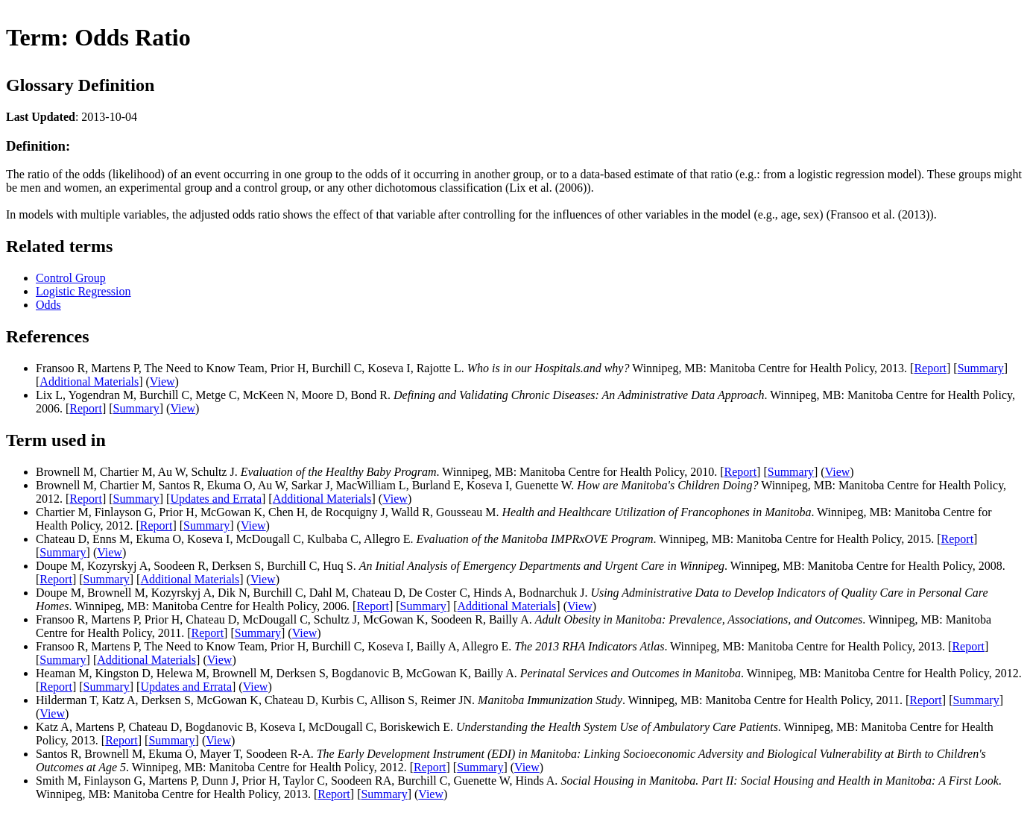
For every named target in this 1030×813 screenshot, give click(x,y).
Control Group (71, 277)
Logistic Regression (83, 291)
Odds (48, 304)
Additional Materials (89, 381)
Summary (981, 368)
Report (930, 368)
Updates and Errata (216, 498)
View (162, 381)
